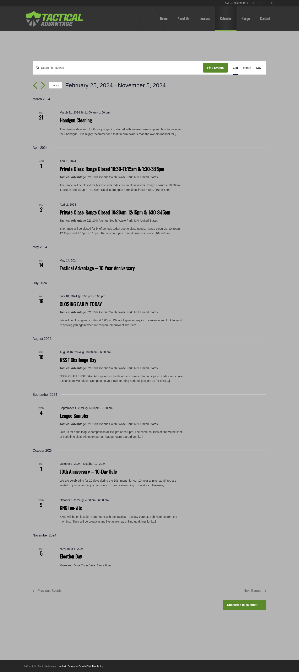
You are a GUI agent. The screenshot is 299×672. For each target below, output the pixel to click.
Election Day (71, 556)
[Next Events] (43, 85)
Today (55, 85)
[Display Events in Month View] (247, 67)
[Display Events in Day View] (258, 67)
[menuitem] (164, 18)
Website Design (67, 666)
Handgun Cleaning (76, 120)
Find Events (215, 67)
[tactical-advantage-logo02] (54, 18)
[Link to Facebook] (259, 3)
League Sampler (74, 415)
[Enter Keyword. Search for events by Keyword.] (118, 67)
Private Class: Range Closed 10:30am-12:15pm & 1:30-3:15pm (115, 212)
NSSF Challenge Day (78, 360)
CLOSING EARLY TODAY (81, 304)
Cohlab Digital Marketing (90, 666)
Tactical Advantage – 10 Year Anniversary (97, 268)
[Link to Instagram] (272, 3)
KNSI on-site (71, 507)
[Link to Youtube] (266, 3)
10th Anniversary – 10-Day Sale (88, 471)
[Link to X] (253, 3)
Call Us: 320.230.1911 (236, 3)
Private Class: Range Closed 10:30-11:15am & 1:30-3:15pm (112, 169)
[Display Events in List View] (235, 67)
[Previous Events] (35, 85)
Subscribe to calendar (242, 605)
